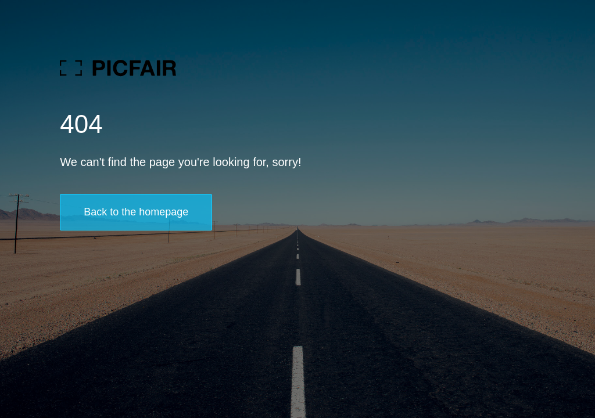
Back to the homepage (136, 212)
